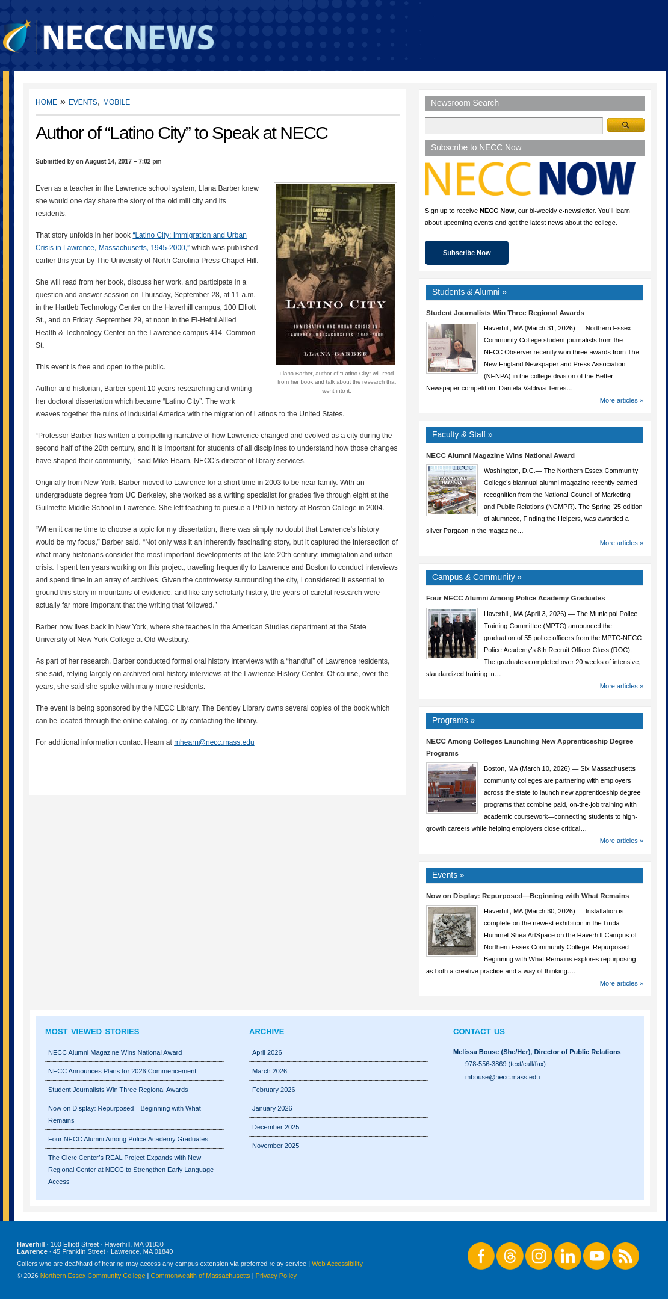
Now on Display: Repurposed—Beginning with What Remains (527, 895)
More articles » (621, 400)
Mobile (116, 101)
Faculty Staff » (462, 434)
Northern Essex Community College (93, 1275)
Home (46, 101)
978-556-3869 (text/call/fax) (505, 1063)
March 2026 (269, 1071)
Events (83, 101)
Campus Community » (477, 577)
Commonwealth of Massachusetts (200, 1275)
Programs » (453, 720)
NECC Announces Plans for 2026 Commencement (122, 1071)
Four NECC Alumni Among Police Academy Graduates (515, 598)
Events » (448, 875)
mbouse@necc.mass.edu (502, 1077)
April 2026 (267, 1052)
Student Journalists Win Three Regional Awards (505, 312)
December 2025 (275, 1127)
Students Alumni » (469, 292)
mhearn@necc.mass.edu (214, 742)
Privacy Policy (276, 1275)
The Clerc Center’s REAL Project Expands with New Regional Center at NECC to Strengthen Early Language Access (131, 1169)
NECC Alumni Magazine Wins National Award (500, 455)
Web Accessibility (337, 1263)
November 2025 (275, 1145)
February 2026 (273, 1089)
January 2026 (272, 1108)
